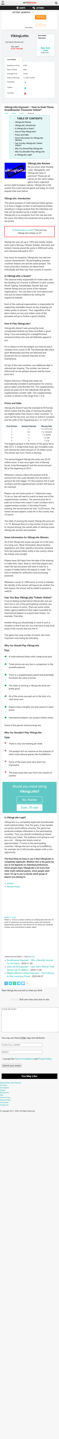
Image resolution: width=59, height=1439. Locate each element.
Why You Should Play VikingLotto (29, 149)
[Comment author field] (22, 1045)
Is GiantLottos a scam (22, 230)
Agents (22, 8)
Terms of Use (5, 1097)
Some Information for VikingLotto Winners (29, 139)
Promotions (4, 1092)
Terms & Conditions (24, 1058)
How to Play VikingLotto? (25, 132)
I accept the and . (27, 1058)
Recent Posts (13, 886)
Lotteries (40, 8)
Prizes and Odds (22, 135)
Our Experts (4, 1087)
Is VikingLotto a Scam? (24, 128)
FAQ (1, 1095)
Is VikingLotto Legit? (23, 155)
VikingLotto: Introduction (25, 125)
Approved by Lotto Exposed (10, 1083)
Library (2, 1090)
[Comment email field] (22, 1052)
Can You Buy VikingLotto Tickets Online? (28, 144)
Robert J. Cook (10, 917)
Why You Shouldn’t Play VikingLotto (30, 152)
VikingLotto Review (23, 122)
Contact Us (4, 1105)
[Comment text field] (30, 1019)
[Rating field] (11, 999)
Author (10, 883)
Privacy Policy (44, 1058)
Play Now (41, 17)
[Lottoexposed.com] (29, 3)
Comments (4, 1102)
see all (31, 957)
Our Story (3, 1085)
